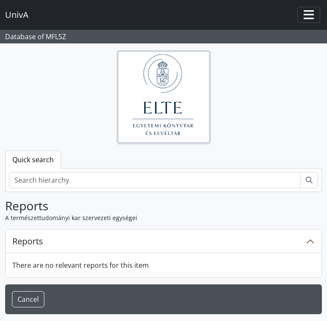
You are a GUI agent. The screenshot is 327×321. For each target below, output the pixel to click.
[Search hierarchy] (155, 180)
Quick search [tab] (33, 159)
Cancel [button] (28, 299)
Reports (27, 241)
